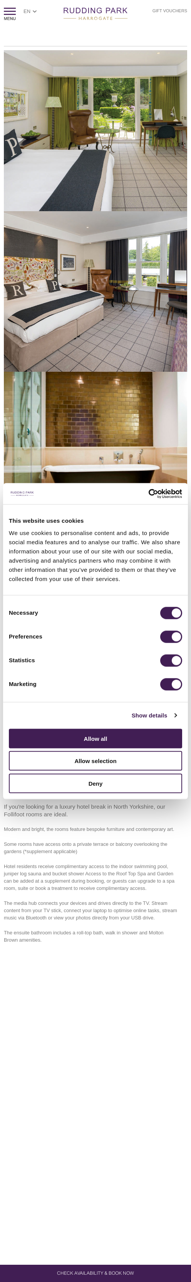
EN (26, 11)
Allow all (95, 738)
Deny (96, 783)
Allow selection (95, 761)
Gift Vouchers (169, 10)
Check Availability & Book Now (95, 1273)
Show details (150, 715)
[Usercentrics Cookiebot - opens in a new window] (148, 494)
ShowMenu (10, 14)
